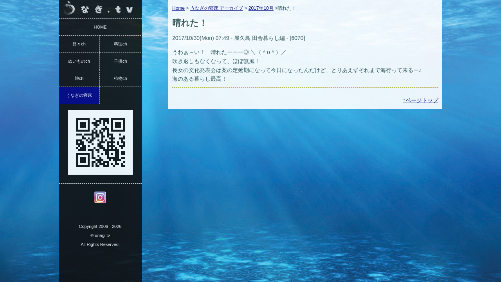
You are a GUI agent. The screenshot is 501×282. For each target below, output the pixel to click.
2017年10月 (261, 8)
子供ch (120, 61)
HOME (100, 27)
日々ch (79, 44)
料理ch (120, 44)
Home (178, 8)
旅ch (79, 78)
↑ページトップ (420, 100)
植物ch (120, 78)
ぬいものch (79, 61)
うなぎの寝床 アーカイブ (216, 8)
